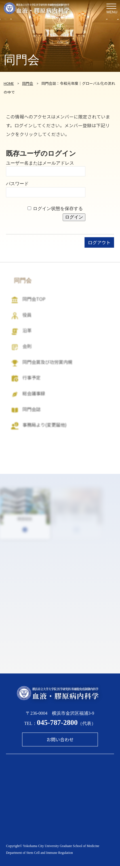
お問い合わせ (60, 739)
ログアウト (99, 242)
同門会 (27, 83)
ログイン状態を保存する (58, 208)
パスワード (17, 183)
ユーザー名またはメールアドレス (40, 163)
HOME (9, 83)
